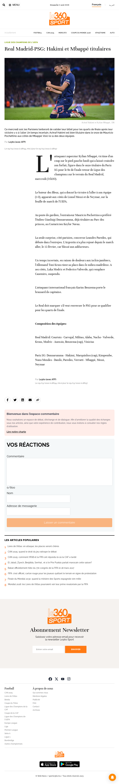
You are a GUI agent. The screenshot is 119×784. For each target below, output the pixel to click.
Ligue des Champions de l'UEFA (21, 42)
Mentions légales (40, 696)
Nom (10, 493)
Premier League (11, 730)
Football (38, 33)
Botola (7, 700)
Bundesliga (9, 740)
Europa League (11, 723)
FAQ (34, 703)
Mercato (63, 33)
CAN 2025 (50, 33)
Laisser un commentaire (59, 522)
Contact (36, 707)
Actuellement (10, 33)
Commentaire (15, 456)
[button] (112, 777)
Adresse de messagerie (22, 505)
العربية (111, 5)
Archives (36, 710)
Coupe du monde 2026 (81, 33)
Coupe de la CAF (12, 713)
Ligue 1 (7, 737)
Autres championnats (13, 744)
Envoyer (75, 649)
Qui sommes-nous (40, 693)
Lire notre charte (16, 431)
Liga (6, 726)
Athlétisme (100, 33)
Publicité (36, 700)
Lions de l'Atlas (11, 696)
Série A (7, 733)
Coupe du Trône (11, 703)
